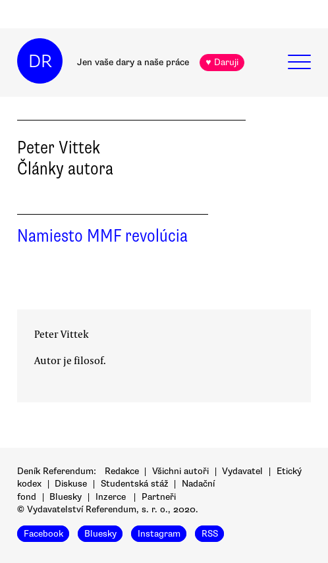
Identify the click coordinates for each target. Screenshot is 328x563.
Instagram (159, 533)
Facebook (43, 533)
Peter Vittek (61, 333)
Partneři (159, 496)
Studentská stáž (135, 483)
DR (40, 61)
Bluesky (65, 496)
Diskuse (71, 483)
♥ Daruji (221, 62)
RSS (210, 533)
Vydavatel (242, 471)
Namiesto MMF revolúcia (102, 236)
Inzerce (111, 496)
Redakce (122, 471)
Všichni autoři (180, 471)
